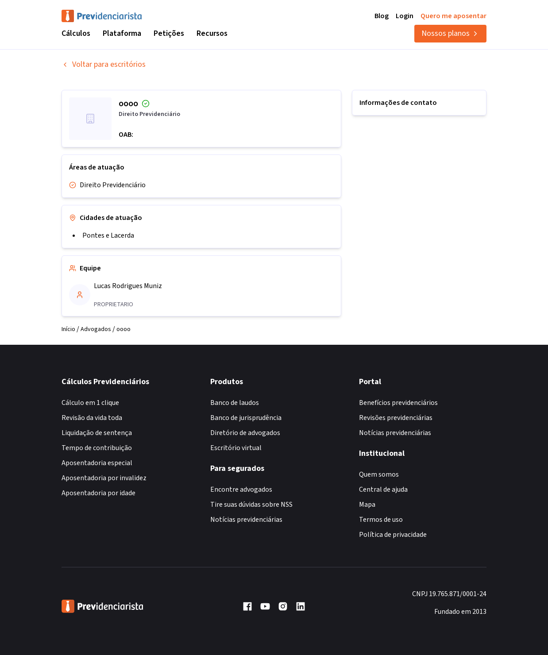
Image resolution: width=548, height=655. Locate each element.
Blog (381, 16)
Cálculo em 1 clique (90, 403)
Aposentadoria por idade (98, 493)
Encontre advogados (241, 489)
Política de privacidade (393, 535)
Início (68, 329)
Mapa (367, 505)
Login (404, 16)
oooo (123, 329)
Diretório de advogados (245, 433)
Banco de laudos (234, 403)
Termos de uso (381, 520)
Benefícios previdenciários (398, 403)
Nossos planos (450, 33)
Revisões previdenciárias (395, 418)
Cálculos (76, 33)
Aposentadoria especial (97, 463)
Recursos (212, 33)
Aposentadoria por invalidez (104, 478)
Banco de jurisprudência (246, 418)
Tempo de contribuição (97, 448)
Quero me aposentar (453, 16)
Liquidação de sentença (97, 433)
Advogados (96, 329)
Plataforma (122, 33)
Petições (169, 33)
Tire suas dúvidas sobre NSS (251, 505)
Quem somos (379, 474)
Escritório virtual (236, 448)
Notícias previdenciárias (246, 520)
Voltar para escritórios (104, 64)
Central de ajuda (383, 489)
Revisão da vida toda (92, 418)
